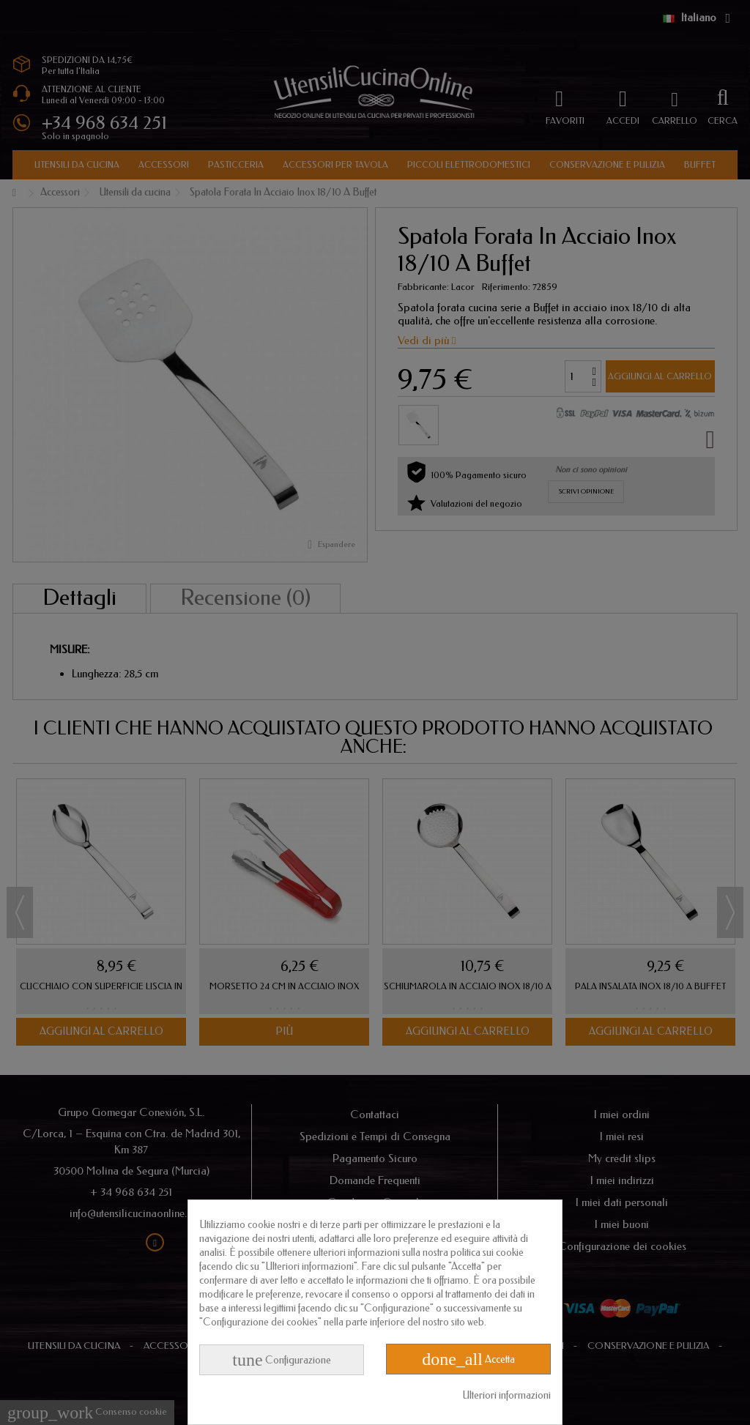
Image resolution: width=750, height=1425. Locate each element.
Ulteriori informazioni (506, 1395)
